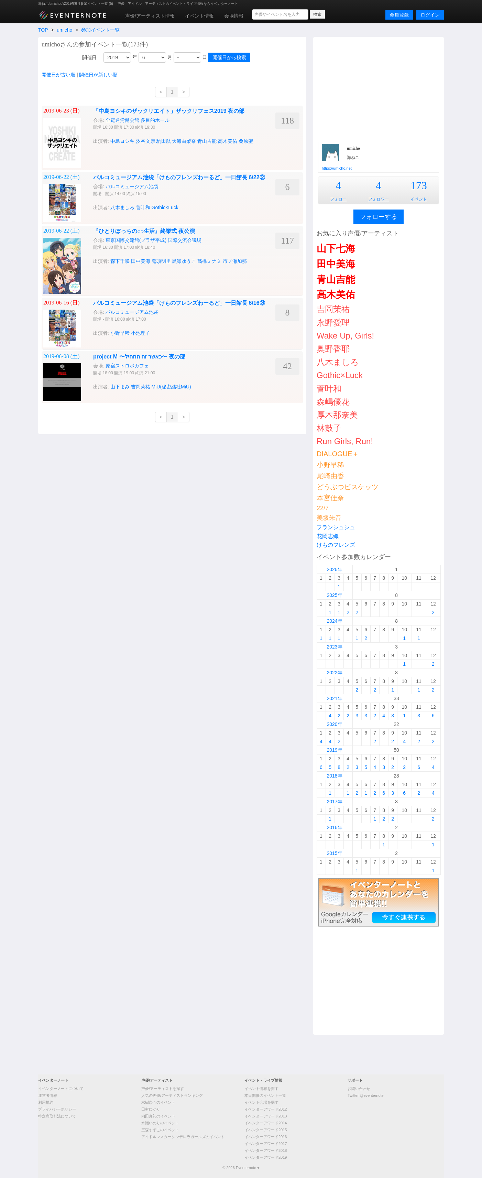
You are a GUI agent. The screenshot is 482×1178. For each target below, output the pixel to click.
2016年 (334, 827)
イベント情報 (199, 16)
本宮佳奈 (330, 498)
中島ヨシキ (122, 141)
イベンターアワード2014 (265, 1123)
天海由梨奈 (184, 141)
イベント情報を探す (261, 1088)
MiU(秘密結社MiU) (171, 386)
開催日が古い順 (58, 74)
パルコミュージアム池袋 (132, 186)
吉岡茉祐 (140, 386)
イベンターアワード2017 (265, 1144)
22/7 (323, 508)
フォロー (338, 199)
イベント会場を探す (261, 1102)
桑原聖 (246, 141)
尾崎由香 (330, 476)
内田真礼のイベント (158, 1116)
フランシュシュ (336, 527)
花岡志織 (328, 536)
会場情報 (233, 16)
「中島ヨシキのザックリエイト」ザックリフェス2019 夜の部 (168, 111)
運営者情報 (47, 1095)
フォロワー (378, 199)
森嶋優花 (333, 401)
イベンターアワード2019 (265, 1157)
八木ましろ (122, 207)
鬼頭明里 (161, 261)
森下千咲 (120, 261)
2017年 (334, 801)
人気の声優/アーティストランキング (172, 1095)
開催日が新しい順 (98, 74)
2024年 (334, 621)
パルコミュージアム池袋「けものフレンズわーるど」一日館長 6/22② (179, 177)
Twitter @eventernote (366, 1095)
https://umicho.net (337, 168)
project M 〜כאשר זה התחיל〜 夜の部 (139, 357)
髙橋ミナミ (209, 261)
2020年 (334, 724)
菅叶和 (143, 207)
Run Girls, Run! (345, 441)
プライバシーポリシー (57, 1109)
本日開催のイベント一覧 (265, 1095)
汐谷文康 (145, 141)
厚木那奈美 (337, 414)
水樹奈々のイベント (158, 1102)
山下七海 (336, 248)
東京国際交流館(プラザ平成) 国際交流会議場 (153, 240)
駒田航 (163, 141)
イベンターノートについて (61, 1088)
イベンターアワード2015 (265, 1130)
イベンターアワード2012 (265, 1109)
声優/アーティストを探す (162, 1088)
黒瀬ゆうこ (184, 261)
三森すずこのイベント (160, 1130)
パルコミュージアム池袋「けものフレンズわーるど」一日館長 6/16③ (179, 303)
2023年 (334, 647)
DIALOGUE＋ (338, 454)
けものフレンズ (336, 545)
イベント (418, 199)
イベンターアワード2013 (265, 1116)
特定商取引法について (57, 1116)
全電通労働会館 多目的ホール (137, 120)
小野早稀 (120, 333)
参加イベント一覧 (100, 30)
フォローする (378, 216)
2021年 (334, 698)
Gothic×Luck (165, 207)
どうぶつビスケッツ (348, 487)
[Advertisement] (378, 88)
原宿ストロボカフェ (127, 365)
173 (418, 185)
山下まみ (120, 386)
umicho (64, 30)
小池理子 (140, 333)
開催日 (89, 57)
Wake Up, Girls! (345, 335)
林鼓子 (329, 428)
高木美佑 (227, 141)
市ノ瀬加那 (235, 261)
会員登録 (399, 15)
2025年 (334, 595)
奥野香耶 (333, 348)
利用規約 (45, 1102)
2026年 (334, 569)
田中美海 (140, 261)
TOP (43, 30)
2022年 (334, 672)
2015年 (334, 853)
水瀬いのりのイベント (160, 1123)
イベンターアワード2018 (265, 1150)
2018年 (334, 776)
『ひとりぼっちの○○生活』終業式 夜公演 (144, 231)
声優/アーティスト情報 (150, 16)
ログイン (430, 15)
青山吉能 (207, 141)
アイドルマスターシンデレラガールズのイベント (182, 1137)
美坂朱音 (329, 517)
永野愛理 (333, 322)
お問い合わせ (359, 1088)
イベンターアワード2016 (265, 1137)
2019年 (334, 750)
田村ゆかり (150, 1109)
